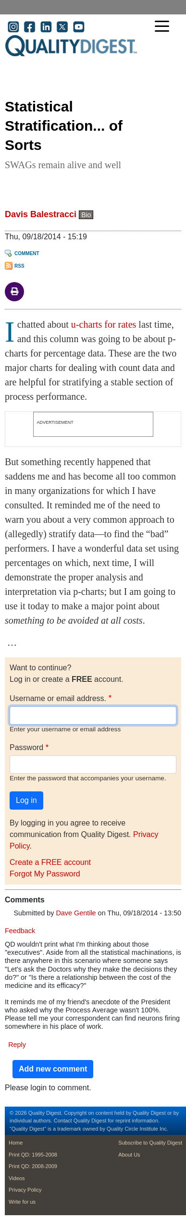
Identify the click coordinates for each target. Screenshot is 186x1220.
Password (26, 747)
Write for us (22, 1202)
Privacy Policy (25, 1190)
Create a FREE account (50, 862)
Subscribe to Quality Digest (150, 1143)
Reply (17, 1044)
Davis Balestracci (40, 214)
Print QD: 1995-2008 (33, 1155)
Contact (63, 1120)
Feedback (20, 931)
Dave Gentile (76, 913)
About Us (129, 1155)
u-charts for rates (103, 324)
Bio (86, 215)
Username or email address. (58, 698)
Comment (26, 253)
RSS (19, 266)
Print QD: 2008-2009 (33, 1166)
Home (16, 1143)
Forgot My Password (45, 874)
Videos (17, 1178)
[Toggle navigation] (164, 27)
